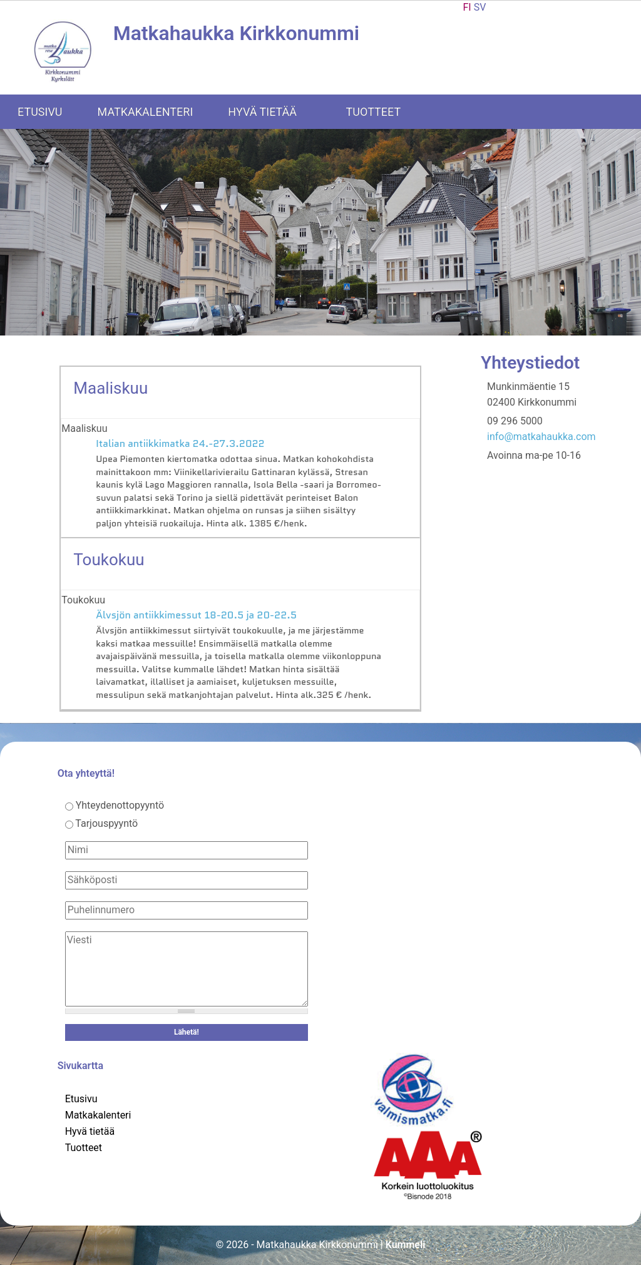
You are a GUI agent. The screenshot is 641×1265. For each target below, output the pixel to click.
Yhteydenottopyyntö (120, 805)
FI (467, 7)
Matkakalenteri (145, 111)
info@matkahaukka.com (541, 437)
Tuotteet (382, 111)
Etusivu (40, 111)
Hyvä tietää (271, 111)
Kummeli (406, 1245)
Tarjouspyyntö (106, 823)
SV (480, 7)
